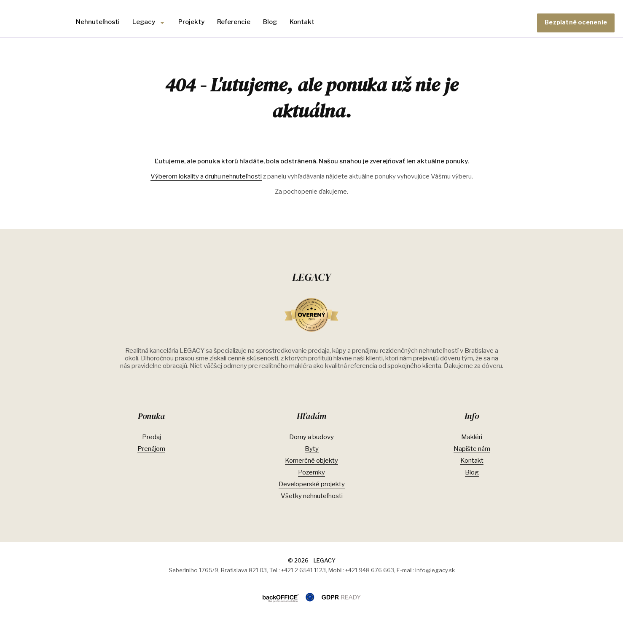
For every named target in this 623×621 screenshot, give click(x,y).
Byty (312, 449)
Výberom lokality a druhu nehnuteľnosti (206, 176)
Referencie (233, 22)
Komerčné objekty (311, 460)
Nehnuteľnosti (98, 22)
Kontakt (302, 22)
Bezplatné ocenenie (576, 22)
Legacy (143, 22)
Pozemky (311, 472)
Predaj (151, 437)
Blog (270, 22)
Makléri (471, 437)
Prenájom (151, 449)
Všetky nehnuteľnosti (312, 496)
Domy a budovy (311, 437)
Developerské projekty (312, 484)
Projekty (191, 22)
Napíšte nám (472, 449)
